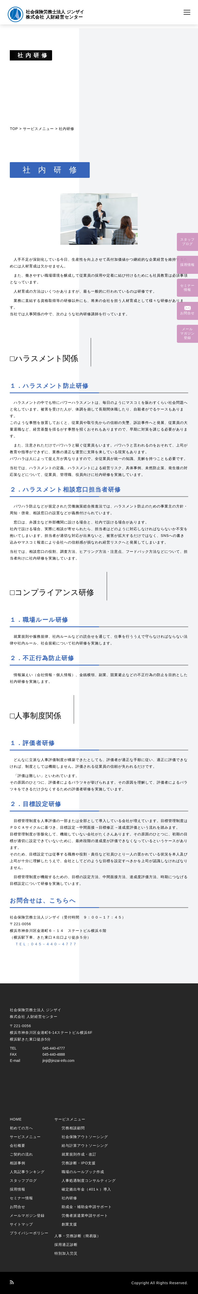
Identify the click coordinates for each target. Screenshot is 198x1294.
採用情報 (17, 1189)
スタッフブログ (23, 1180)
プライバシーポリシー (29, 1233)
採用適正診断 (66, 1245)
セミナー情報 (21, 1198)
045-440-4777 (54, 1048)
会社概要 (17, 1145)
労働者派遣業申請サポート (85, 1215)
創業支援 (69, 1224)
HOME (16, 1119)
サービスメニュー (38, 129)
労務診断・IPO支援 (79, 1163)
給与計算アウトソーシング (85, 1145)
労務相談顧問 (73, 1128)
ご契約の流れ (21, 1154)
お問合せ (17, 1207)
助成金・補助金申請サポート (87, 1207)
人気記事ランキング (27, 1172)
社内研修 (69, 1198)
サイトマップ (21, 1224)
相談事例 (17, 1163)
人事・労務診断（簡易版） (77, 1236)
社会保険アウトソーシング (85, 1137)
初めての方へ (21, 1128)
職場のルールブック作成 (83, 1172)
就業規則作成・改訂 (79, 1154)
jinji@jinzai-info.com (59, 1061)
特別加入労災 (66, 1253)
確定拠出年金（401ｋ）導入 (86, 1189)
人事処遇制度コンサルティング (89, 1180)
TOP (14, 129)
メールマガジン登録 (27, 1215)
